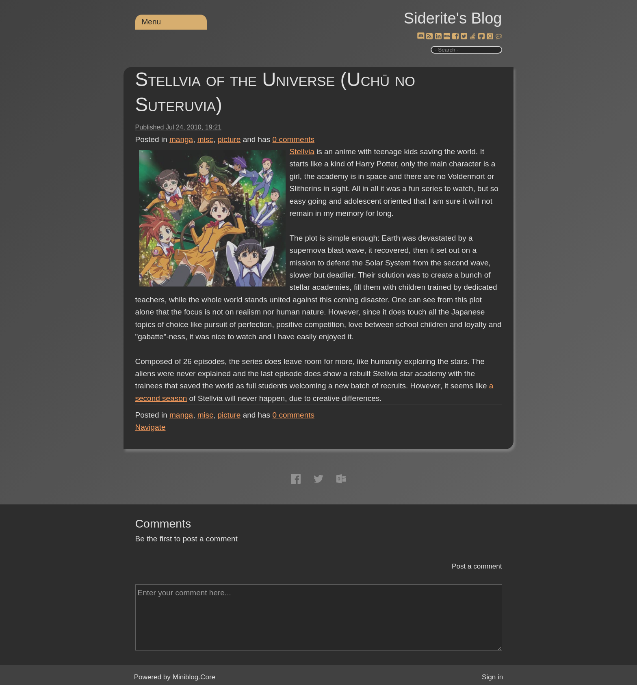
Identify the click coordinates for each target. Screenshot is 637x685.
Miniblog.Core (194, 677)
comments (294, 139)
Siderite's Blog (453, 18)
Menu (151, 21)
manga (181, 139)
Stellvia (302, 151)
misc (205, 139)
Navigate (150, 427)
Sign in (492, 677)
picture (228, 139)
